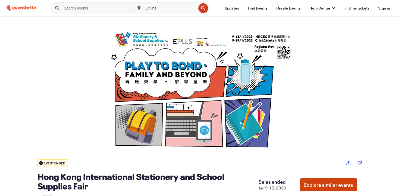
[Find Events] (257, 8)
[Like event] (360, 163)
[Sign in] (384, 8)
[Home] (21, 8)
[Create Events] (288, 8)
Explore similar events (328, 185)
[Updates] (231, 8)
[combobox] (170, 8)
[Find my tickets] (356, 8)
